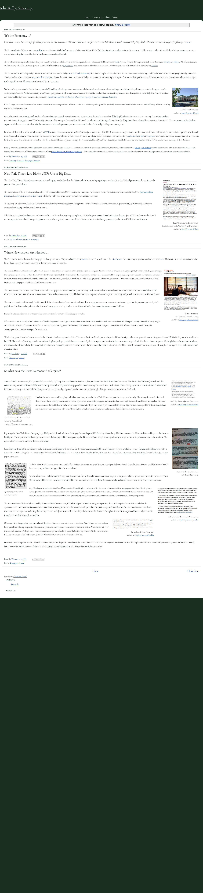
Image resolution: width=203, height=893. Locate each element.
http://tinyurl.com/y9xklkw (188, 520)
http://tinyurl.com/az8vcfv (188, 320)
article (39, 50)
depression (68, 65)
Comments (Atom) (20, 577)
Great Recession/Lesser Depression (66, 151)
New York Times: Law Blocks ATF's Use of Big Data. (37, 173)
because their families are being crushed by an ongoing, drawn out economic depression (82, 97)
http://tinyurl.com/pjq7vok (190, 113)
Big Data (12, 239)
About (107, 17)
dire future (116, 259)
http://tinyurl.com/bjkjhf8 (144, 535)
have (138, 136)
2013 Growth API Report (42, 77)
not (134, 136)
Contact (115, 17)
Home (87, 17)
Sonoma (36, 160)
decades (154, 65)
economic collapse (171, 61)
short (149, 136)
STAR (47, 132)
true (162, 259)
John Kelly (15, 584)
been (143, 136)
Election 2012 (21, 239)
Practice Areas (97, 17)
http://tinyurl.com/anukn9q (188, 404)
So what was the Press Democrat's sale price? (32, 371)
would (129, 136)
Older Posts (193, 571)
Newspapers (29, 160)
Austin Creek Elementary (79, 73)
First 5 (117, 61)
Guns (28, 239)
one (153, 136)
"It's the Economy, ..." (17, 36)
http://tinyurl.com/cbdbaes (190, 229)
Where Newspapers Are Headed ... (26, 252)
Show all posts (122, 25)
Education (20, 160)
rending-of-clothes (143, 147)
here (188, 42)
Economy (12, 160)
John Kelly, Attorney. (16, 7)
